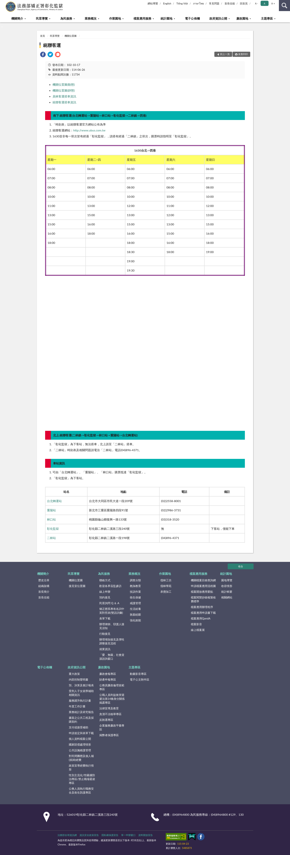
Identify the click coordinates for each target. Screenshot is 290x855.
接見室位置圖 (77, 586)
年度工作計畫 (77, 706)
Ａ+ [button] (273, 3)
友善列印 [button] (243, 54)
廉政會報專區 (107, 673)
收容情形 (226, 586)
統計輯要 (226, 591)
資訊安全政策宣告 (89, 835)
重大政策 (74, 673)
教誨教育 (135, 586)
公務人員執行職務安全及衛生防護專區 (81, 790)
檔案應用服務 (142, 18)
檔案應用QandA (200, 618)
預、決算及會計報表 (81, 685)
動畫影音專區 (138, 673)
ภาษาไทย (198, 3)
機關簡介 (17, 18)
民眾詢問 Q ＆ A (109, 603)
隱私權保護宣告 (110, 835)
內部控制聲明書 (78, 679)
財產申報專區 (107, 679)
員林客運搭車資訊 (64, 96)
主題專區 (267, 18)
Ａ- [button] (256, 3)
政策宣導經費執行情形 (81, 767)
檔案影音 (196, 624)
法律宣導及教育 (109, 708)
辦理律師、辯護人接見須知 (111, 626)
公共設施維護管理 (80, 750)
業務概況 (91, 18)
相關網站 (226, 597)
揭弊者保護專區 (109, 735)
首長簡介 (43, 591)
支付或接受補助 (78, 727)
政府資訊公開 (218, 18)
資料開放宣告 (145, 835)
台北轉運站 (54, 501)
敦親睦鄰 (135, 614)
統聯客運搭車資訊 (64, 102)
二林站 (51, 538)
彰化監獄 (53, 528)
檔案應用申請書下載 (203, 612)
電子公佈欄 (192, 18)
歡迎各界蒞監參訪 (110, 586)
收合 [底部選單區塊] (240, 566)
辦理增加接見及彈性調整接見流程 (111, 641)
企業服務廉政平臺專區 (111, 727)
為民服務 (66, 18)
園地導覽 (226, 580)
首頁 (42, 35)
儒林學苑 (165, 586)
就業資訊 (104, 649)
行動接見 (104, 633)
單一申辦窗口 (128, 835)
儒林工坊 (165, 580)
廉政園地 (242, 18)
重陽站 (51, 510)
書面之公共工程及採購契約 (81, 719)
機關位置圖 (71, 35)
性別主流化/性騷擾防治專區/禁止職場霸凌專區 (82, 778)
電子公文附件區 (139, 679)
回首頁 (244, 3)
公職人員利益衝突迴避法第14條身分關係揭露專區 (112, 698)
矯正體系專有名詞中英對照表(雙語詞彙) (111, 610)
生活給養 (135, 608)
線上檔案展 (198, 629)
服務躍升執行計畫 (80, 700)
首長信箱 (230, 3)
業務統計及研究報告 (81, 712)
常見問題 (214, 3)
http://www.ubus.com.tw (89, 130)
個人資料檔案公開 (80, 738)
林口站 (51, 519)
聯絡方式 (104, 580)
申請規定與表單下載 (81, 733)
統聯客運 (52, 45)
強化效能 (135, 620)
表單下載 (104, 618)
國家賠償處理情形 (80, 744)
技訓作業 (135, 591)
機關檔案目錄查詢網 (203, 580)
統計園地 (166, 18)
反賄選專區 (106, 719)
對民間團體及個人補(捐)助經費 (81, 757)
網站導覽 (153, 3)
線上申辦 (104, 591)
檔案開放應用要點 (202, 591)
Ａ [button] (264, 3)
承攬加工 (165, 591)
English (167, 3)
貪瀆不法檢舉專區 (110, 714)
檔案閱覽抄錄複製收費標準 (203, 599)
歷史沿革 (43, 580)
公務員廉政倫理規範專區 (111, 687)
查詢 (284, 5)
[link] (43, 55)
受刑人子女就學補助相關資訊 (81, 692)
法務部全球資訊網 (67, 835)
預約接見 (104, 597)
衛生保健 (135, 597)
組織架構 (43, 586)
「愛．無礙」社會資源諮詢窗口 (111, 656)
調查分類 (135, 580)
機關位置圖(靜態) (64, 90)
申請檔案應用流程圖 (203, 586)
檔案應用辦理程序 (202, 607)
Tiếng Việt (182, 3)
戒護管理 (135, 603)
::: (3, 2)
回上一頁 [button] (225, 54)
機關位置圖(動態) (64, 84)
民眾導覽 (42, 18)
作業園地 (115, 18)
